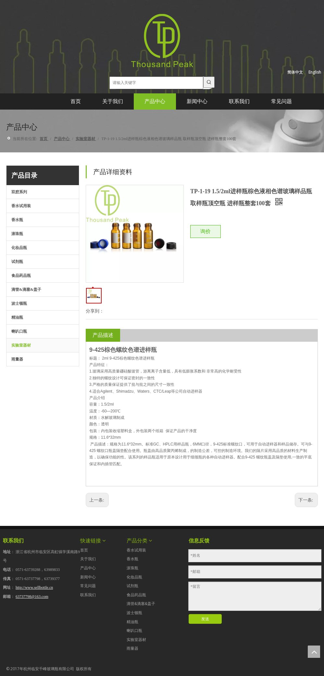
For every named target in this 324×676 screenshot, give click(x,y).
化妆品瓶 (19, 247)
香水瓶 (17, 220)
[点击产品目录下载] (11, 384)
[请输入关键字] (156, 83)
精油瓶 (17, 317)
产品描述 (103, 335)
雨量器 (17, 359)
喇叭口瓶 (19, 331)
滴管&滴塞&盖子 (26, 289)
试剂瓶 (17, 261)
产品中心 (88, 568)
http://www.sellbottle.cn (34, 587)
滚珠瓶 (17, 233)
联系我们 (88, 595)
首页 (84, 550)
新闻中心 (88, 577)
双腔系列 (19, 192)
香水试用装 (21, 206)
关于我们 (88, 559)
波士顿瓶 (19, 303)
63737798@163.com (32, 596)
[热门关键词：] (209, 82)
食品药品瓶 (21, 275)
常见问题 (88, 586)
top (314, 652)
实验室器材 (21, 345)
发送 (205, 619)
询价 (205, 231)
